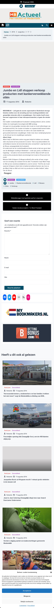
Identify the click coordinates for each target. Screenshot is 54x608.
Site (5, 277)
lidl (35, 183)
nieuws (41, 183)
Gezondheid (15, 86)
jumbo (11, 183)
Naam (6, 258)
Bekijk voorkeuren (27, 601)
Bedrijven (6, 86)
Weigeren (27, 596)
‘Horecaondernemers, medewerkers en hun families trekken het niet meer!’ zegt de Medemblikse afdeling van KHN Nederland (26, 396)
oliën (7, 186)
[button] (51, 572)
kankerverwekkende (24, 183)
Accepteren (27, 591)
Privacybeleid (31, 605)
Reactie (7, 231)
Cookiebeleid (22, 605)
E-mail (6, 267)
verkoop (14, 186)
